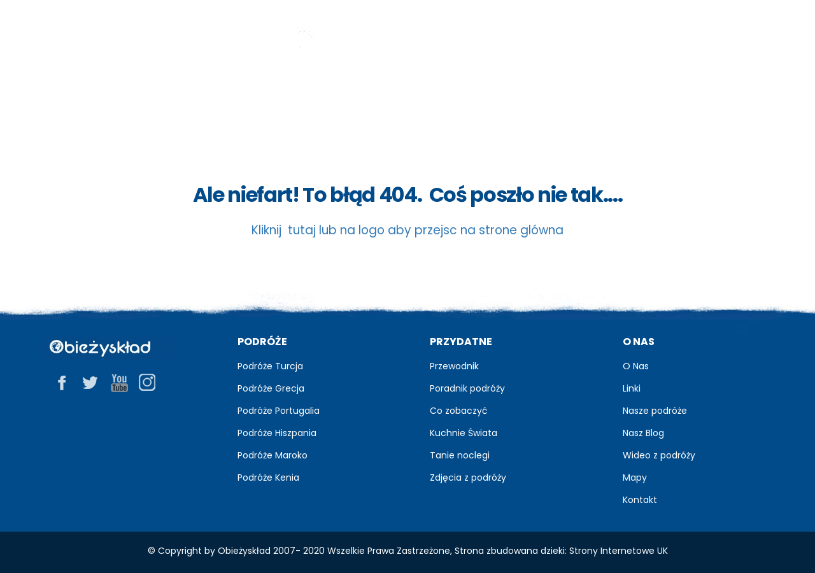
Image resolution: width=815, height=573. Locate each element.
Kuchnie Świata (463, 433)
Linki (632, 388)
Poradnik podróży (467, 388)
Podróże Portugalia (278, 410)
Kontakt (640, 499)
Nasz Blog (643, 433)
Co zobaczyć (459, 410)
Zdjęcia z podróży (468, 477)
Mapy (635, 477)
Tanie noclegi (460, 455)
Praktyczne (629, 89)
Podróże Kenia (268, 477)
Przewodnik (201, 89)
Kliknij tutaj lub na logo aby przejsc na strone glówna (407, 230)
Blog (312, 89)
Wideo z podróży (659, 455)
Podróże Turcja (270, 366)
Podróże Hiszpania (276, 433)
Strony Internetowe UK (618, 550)
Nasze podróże (655, 410)
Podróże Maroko (272, 455)
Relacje (510, 89)
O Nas (636, 366)
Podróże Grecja (270, 388)
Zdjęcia (411, 89)
